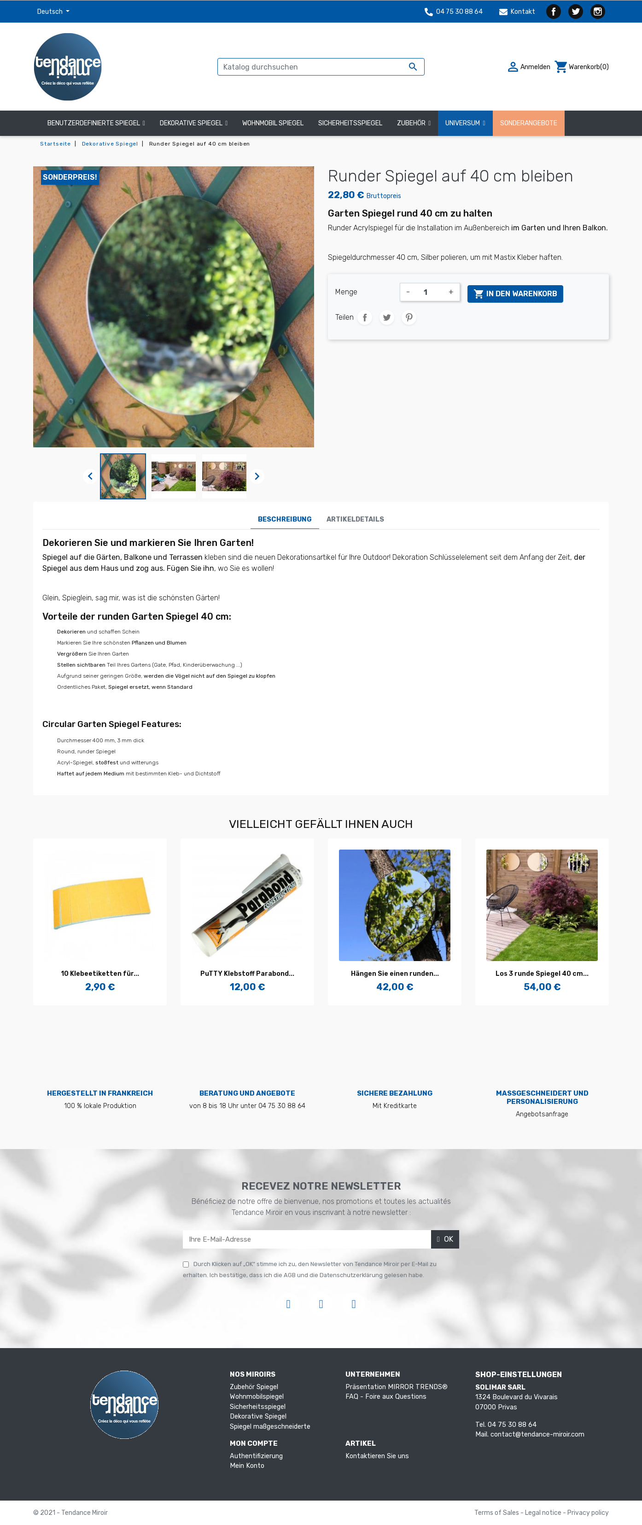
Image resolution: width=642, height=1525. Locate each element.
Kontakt (517, 12)
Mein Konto (247, 1466)
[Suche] (321, 67)
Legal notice (544, 1513)
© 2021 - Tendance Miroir (70, 1513)
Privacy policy (588, 1513)
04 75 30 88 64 (454, 12)
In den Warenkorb (515, 293)
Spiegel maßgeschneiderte (270, 1427)
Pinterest (409, 317)
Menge (346, 291)
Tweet (386, 317)
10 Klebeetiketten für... (100, 974)
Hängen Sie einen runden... (395, 974)
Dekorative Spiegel (258, 1416)
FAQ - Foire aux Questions (385, 1397)
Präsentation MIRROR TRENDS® (396, 1387)
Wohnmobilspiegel (257, 1397)
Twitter (575, 11)
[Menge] (429, 292)
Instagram (597, 11)
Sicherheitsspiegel (258, 1407)
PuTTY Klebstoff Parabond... (247, 974)
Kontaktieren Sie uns (377, 1456)
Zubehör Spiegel (254, 1387)
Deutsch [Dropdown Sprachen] (50, 12)
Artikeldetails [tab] (355, 519)
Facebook (553, 11)
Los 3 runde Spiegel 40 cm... (542, 974)
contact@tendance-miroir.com (537, 1434)
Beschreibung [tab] (285, 519)
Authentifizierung (256, 1456)
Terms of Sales (497, 1513)
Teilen (364, 317)
